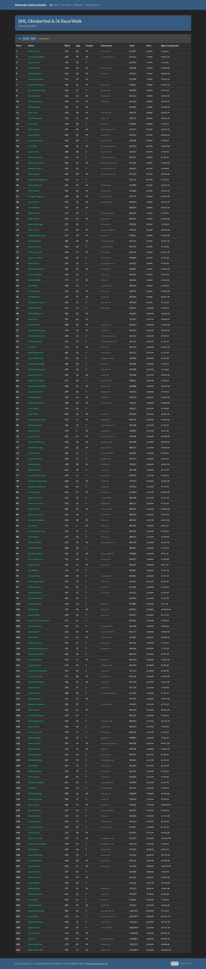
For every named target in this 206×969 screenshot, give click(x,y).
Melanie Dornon (36, 335)
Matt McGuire (35, 73)
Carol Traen (34, 871)
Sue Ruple (33, 899)
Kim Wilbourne (35, 352)
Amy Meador (34, 469)
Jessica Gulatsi (35, 458)
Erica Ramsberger (37, 90)
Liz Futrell (33, 151)
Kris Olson (33, 849)
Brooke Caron (35, 732)
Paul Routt (33, 609)
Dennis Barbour (36, 402)
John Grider (34, 174)
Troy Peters (34, 832)
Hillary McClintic (36, 380)
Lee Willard (34, 207)
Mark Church (34, 877)
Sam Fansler (34, 430)
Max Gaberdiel (35, 949)
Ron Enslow (34, 933)
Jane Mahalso (35, 592)
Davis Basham (35, 944)
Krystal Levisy (35, 598)
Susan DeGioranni (37, 475)
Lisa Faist (33, 123)
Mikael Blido (34, 107)
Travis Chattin (35, 676)
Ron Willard (34, 68)
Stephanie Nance (36, 302)
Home (54, 5)
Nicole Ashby (34, 810)
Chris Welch (34, 324)
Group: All (43, 38)
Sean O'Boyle (35, 185)
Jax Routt (33, 525)
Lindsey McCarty (36, 531)
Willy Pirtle (33, 218)
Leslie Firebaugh (36, 363)
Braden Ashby (35, 553)
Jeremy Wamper (36, 520)
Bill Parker (33, 637)
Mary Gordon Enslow (38, 620)
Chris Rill (32, 146)
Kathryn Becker (36, 654)
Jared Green (34, 492)
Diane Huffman (35, 721)
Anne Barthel (34, 246)
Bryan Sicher (34, 95)
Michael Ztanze (36, 269)
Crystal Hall (34, 575)
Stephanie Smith (36, 910)
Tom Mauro (34, 709)
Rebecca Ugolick (36, 704)
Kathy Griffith (35, 548)
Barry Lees (33, 804)
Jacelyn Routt (35, 603)
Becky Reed (34, 815)
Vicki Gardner (35, 626)
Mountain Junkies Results (30, 5)
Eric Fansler (34, 190)
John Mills (33, 414)
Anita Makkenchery (38, 648)
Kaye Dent (33, 916)
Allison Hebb (34, 737)
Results (78, 5)
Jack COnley (34, 564)
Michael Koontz (36, 162)
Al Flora (32, 938)
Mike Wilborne (35, 313)
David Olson (34, 866)
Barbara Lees (35, 799)
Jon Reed (32, 347)
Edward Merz (35, 397)
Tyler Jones (34, 129)
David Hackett (35, 101)
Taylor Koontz (35, 341)
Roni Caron (33, 726)
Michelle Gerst (35, 168)
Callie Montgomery (37, 179)
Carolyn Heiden (36, 782)
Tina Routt (33, 536)
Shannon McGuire (37, 486)
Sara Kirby (33, 765)
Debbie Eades (35, 771)
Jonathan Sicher (36, 84)
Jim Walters (34, 296)
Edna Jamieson (35, 514)
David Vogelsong (36, 330)
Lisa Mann (33, 285)
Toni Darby (33, 776)
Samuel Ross (34, 135)
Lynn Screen (34, 62)
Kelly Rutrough (35, 224)
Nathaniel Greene (37, 235)
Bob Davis (33, 319)
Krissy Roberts (35, 559)
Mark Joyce (34, 51)
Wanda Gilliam (35, 760)
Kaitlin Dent (34, 453)
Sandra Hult (34, 687)
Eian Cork (33, 112)
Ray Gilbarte (34, 749)
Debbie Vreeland (36, 369)
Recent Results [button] (92, 5)
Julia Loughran (35, 642)
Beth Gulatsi (34, 693)
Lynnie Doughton (36, 56)
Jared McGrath (35, 358)
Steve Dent (33, 631)
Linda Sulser (34, 927)
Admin (174, 963)
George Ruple (35, 905)
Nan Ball (32, 788)
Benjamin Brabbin (37, 386)
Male (33, 38)
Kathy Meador (35, 894)
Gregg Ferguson (36, 196)
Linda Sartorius (36, 503)
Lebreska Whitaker (38, 670)
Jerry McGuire (35, 659)
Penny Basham (35, 922)
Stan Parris (33, 229)
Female (26, 38)
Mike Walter (34, 888)
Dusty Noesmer (36, 79)
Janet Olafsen (35, 497)
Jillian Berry (34, 213)
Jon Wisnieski (35, 860)
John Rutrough (35, 447)
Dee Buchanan (35, 425)
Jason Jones (34, 436)
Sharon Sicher (35, 308)
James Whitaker (36, 682)
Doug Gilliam (34, 241)
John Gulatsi (34, 464)
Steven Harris (35, 375)
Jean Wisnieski (35, 855)
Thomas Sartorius (37, 419)
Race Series (66, 5)
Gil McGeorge (35, 793)
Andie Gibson (34, 754)
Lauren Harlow (35, 827)
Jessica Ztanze (35, 257)
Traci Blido (33, 408)
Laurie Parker (35, 665)
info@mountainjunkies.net (97, 963)
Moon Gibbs (34, 291)
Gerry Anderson (36, 442)
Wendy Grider (35, 157)
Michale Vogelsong (37, 481)
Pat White (33, 570)
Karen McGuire (35, 140)
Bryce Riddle (34, 280)
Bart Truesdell (35, 838)
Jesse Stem (33, 202)
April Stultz (33, 263)
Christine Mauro (36, 715)
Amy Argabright (36, 581)
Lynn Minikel (34, 882)
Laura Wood (34, 821)
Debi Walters (34, 587)
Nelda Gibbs (34, 615)
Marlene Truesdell (37, 843)
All (19, 38)
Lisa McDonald (35, 391)
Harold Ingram (35, 118)
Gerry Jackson (35, 252)
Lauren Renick (35, 274)
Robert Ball (33, 509)
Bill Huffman (34, 698)
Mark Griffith (34, 542)
